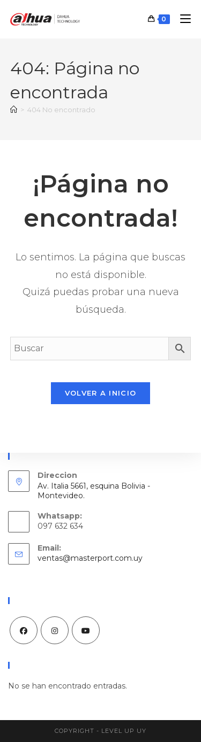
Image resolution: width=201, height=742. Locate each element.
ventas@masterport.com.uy (90, 558)
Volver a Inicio (101, 393)
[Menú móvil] (181, 19)
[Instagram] (55, 630)
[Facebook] (24, 630)
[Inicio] (13, 109)
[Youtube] (86, 630)
